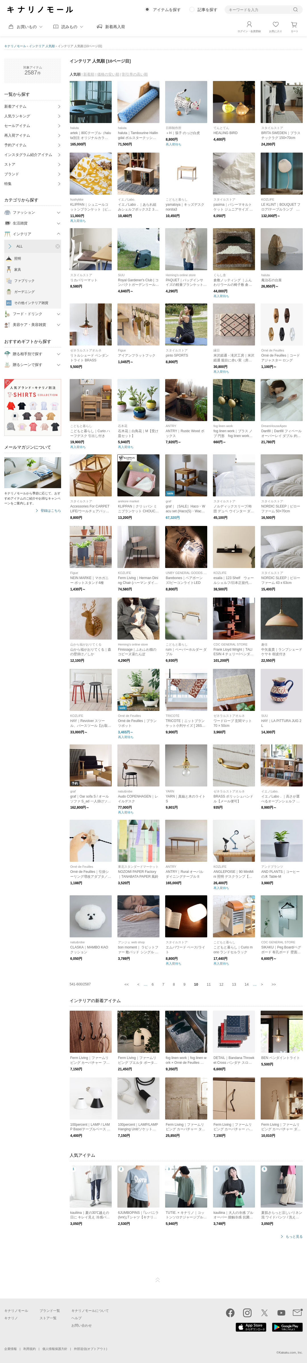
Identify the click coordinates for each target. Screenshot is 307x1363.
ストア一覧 (48, 1318)
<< (127, 984)
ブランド (11, 174)
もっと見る (294, 1237)
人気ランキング (17, 116)
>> (273, 984)
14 (246, 984)
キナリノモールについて (90, 1311)
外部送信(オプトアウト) (90, 1348)
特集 (8, 184)
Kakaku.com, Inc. (291, 1352)
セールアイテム (17, 126)
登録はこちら (51, 511)
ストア (9, 164)
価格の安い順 (108, 74)
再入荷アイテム (17, 135)
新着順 (88, 74)
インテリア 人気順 (42, 46)
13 (234, 984)
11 (209, 984)
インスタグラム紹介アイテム (28, 155)
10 (196, 984)
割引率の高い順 (135, 74)
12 (221, 984)
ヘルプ (76, 1318)
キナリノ (11, 1318)
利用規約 (29, 1348)
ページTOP (158, 1280)
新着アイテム (15, 106)
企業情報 (10, 1348)
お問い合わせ (81, 1325)
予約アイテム (15, 145)
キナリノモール (15, 46)
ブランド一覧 (50, 1311)
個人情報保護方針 (54, 1348)
